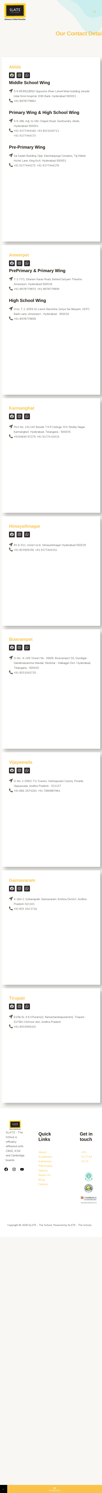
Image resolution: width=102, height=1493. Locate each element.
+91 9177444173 (86, 1156)
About (42, 1152)
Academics (45, 1157)
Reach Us (44, 1175)
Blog (41, 1180)
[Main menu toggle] (94, 12)
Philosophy (45, 1166)
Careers (43, 1184)
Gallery (43, 1171)
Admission (45, 1161)
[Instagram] (14, 1169)
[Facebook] (6, 1169)
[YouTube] (22, 1169)
